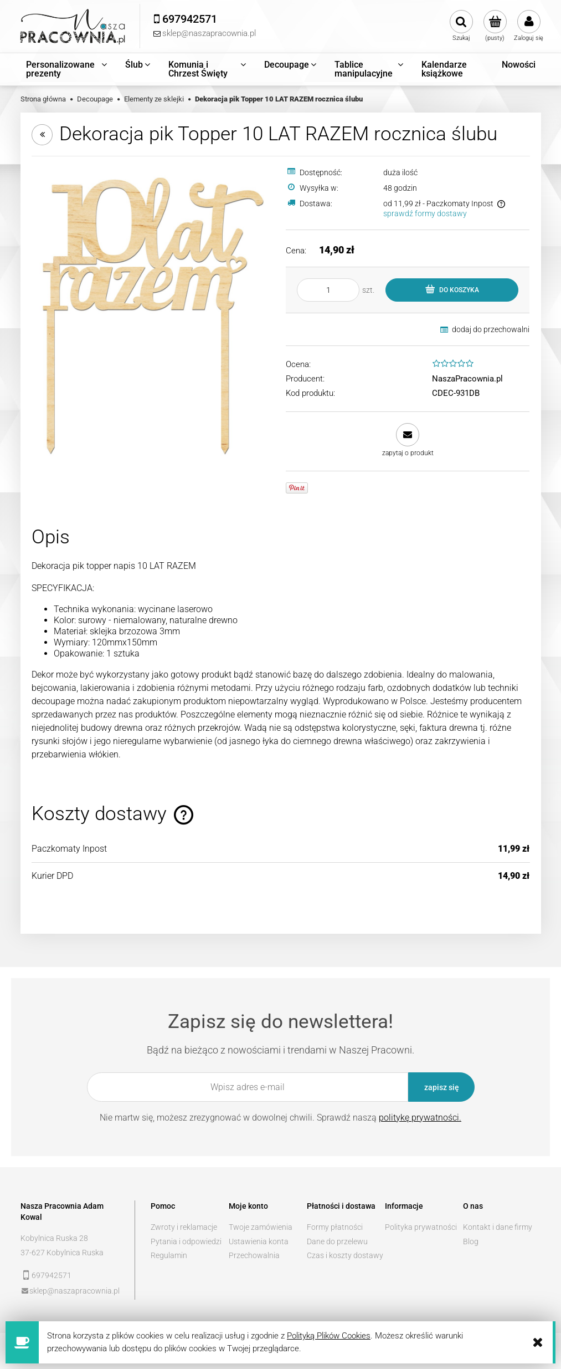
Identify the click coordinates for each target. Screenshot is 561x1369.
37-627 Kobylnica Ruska (62, 1252)
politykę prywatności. (420, 1117)
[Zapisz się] (441, 1087)
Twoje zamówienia (260, 1227)
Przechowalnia (254, 1255)
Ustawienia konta (259, 1241)
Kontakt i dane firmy (497, 1227)
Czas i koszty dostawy (345, 1255)
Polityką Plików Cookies (328, 1336)
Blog (470, 1241)
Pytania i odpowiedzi (186, 1241)
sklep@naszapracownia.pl (74, 1290)
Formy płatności (335, 1227)
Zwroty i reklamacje (184, 1227)
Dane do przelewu (337, 1241)
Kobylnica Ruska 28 (54, 1238)
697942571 (51, 1275)
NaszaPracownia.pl (467, 379)
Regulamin (169, 1255)
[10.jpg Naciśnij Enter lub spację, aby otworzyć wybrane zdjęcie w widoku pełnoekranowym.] (153, 314)
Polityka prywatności (421, 1227)
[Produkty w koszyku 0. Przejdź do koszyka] (494, 26)
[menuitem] (67, 69)
